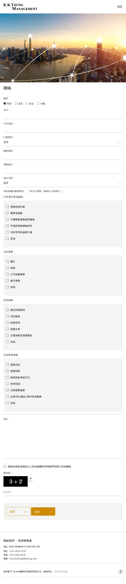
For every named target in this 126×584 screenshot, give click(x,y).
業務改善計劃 (17, 206)
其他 (12, 238)
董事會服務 (16, 213)
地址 (5, 546)
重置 (12, 512)
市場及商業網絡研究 (21, 225)
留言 (6, 419)
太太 (20, 103)
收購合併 (15, 329)
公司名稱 (8, 123)
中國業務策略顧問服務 (22, 219)
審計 (12, 261)
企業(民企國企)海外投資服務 (26, 396)
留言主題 (8, 178)
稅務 (12, 267)
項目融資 (15, 316)
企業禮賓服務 (17, 390)
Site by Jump (60, 571)
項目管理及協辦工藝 (21, 232)
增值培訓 (15, 364)
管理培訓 (15, 383)
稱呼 (5, 98)
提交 (37, 512)
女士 (31, 103)
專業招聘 (15, 371)
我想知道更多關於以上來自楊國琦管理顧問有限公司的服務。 (40, 466)
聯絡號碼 (8, 150)
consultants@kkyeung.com (23, 558)
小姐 (42, 103)
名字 (6, 110)
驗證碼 (8, 473)
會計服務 (15, 280)
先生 (9, 103)
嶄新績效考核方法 (20, 377)
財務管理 (15, 322)
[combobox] (63, 143)
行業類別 (8, 137)
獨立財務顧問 (17, 309)
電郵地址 (8, 164)
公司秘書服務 (17, 274)
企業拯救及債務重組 (21, 335)
